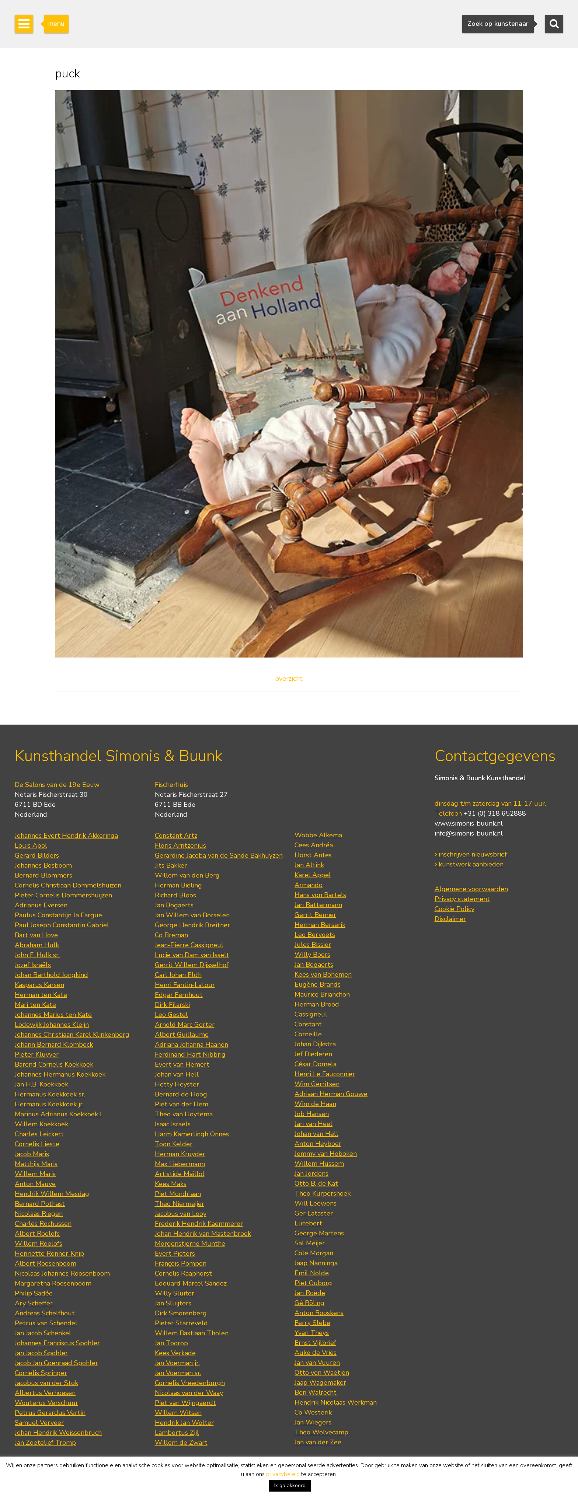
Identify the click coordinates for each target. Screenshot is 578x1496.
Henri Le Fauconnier (325, 1074)
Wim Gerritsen (317, 1084)
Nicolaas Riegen (39, 1213)
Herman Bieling (178, 885)
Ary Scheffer (34, 1303)
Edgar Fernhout (179, 994)
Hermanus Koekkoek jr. (49, 1104)
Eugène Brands (318, 984)
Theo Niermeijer (179, 1203)
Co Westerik (313, 1412)
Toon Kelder (173, 1144)
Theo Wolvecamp (321, 1432)
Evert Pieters (175, 1253)
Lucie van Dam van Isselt (192, 955)
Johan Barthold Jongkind (51, 974)
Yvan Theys (312, 1332)
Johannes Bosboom (43, 865)
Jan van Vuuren (317, 1362)
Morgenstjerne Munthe (190, 1243)
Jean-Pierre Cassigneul (189, 945)
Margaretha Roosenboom (53, 1283)
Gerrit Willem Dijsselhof (192, 964)
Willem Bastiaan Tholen (192, 1333)
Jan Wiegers (313, 1422)
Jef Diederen (313, 1054)
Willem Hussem (319, 1163)
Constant (308, 1024)
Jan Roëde (310, 1292)
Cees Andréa (314, 845)
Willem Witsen (178, 1412)
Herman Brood (317, 1004)
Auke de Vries (316, 1352)
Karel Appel (313, 875)
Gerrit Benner (315, 914)
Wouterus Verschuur (46, 1402)
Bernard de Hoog (181, 1094)
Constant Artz (176, 835)
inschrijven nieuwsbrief (471, 854)
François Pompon (180, 1263)
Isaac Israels (173, 1124)
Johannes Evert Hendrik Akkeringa (66, 835)
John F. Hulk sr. (37, 955)
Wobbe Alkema (318, 835)
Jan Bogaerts (174, 905)
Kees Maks (171, 1183)
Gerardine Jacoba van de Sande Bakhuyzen (219, 855)
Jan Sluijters (173, 1303)
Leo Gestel (171, 1014)
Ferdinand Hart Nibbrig (190, 1054)
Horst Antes (313, 855)
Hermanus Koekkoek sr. (50, 1094)
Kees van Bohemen (323, 974)
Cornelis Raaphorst (183, 1273)
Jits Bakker (171, 865)
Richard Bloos (175, 895)
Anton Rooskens (319, 1312)
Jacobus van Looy (180, 1213)
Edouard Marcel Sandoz (191, 1283)
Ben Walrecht (316, 1392)
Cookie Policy (454, 908)
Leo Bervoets (315, 934)
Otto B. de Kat (316, 1183)
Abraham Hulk (37, 945)
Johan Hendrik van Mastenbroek (203, 1233)
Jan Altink (309, 865)
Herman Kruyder (180, 1154)
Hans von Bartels (320, 894)
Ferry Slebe (312, 1322)
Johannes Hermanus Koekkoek (60, 1074)
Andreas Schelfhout (45, 1313)
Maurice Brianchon (322, 994)
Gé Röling (309, 1302)
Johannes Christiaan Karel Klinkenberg (72, 1034)
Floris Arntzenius (180, 845)
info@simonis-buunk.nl (469, 833)
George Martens (319, 1233)
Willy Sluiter (174, 1293)
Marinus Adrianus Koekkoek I (58, 1114)
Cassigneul (311, 1014)
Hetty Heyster (177, 1084)
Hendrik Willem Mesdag (52, 1193)
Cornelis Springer (41, 1372)
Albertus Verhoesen (45, 1392)
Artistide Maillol (180, 1173)
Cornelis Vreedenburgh (190, 1382)
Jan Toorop (171, 1343)
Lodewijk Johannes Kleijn (52, 1024)
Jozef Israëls (33, 964)
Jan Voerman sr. (178, 1372)
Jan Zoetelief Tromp (45, 1442)
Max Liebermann (180, 1164)
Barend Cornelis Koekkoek (54, 1064)
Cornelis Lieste (37, 1144)
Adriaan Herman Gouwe (331, 1093)
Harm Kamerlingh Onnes (192, 1134)
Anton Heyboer (318, 1143)
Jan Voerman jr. (177, 1363)
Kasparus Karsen (39, 984)
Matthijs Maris (36, 1164)
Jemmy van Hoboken (326, 1153)
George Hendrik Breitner (192, 925)
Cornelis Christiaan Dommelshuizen (68, 885)
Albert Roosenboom (45, 1263)
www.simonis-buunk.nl (469, 823)
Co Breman (171, 935)
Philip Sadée (34, 1293)
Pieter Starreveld (181, 1323)
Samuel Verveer (39, 1422)
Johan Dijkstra (315, 1044)
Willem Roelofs (38, 1243)
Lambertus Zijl (177, 1432)
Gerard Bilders (37, 855)
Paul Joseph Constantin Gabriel (62, 925)
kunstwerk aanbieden (469, 864)
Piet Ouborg (313, 1283)
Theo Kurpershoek (323, 1193)
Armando (309, 884)
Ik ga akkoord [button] (290, 1485)
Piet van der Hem (181, 1104)
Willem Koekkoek (41, 1124)
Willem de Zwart (181, 1442)
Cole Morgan (314, 1253)
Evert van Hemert (182, 1064)
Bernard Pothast (40, 1203)
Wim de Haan (315, 1103)
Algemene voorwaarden (471, 889)
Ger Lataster (314, 1213)
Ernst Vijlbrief (315, 1342)
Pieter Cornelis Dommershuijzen (63, 895)
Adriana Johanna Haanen (191, 1044)
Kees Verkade (175, 1353)
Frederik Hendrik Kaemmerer (199, 1223)
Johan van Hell (177, 1074)
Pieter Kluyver (37, 1054)
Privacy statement (462, 899)
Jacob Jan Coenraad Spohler (56, 1363)
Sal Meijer (310, 1243)
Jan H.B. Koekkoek (41, 1084)
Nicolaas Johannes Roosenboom (62, 1273)
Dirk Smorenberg (181, 1313)
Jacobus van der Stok (46, 1382)
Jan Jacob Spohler (41, 1353)
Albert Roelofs (37, 1233)
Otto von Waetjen (322, 1372)
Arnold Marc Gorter (185, 1024)
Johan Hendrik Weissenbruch (58, 1432)
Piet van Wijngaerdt (185, 1402)
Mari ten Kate (35, 1004)
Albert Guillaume (182, 1034)
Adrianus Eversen (41, 905)
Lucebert (308, 1223)
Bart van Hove (36, 935)
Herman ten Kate (41, 994)
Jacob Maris (32, 1154)
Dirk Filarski (172, 1004)
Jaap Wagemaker (320, 1382)
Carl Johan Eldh (178, 974)
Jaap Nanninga (316, 1263)
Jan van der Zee (318, 1442)
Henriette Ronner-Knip (49, 1253)
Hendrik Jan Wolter (184, 1422)
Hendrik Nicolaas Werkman (336, 1402)
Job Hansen (312, 1113)
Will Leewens (316, 1203)
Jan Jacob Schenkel (43, 1333)
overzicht (289, 678)
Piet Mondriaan (178, 1193)
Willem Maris (35, 1173)
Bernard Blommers (43, 875)
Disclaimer (450, 918)
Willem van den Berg (187, 875)
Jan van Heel (313, 1123)
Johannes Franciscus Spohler (57, 1343)
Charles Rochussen (43, 1223)
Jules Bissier (313, 944)
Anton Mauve (35, 1183)
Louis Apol (31, 845)
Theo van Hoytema (184, 1114)
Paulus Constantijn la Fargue (58, 915)
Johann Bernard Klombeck (54, 1044)
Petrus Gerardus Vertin (50, 1412)
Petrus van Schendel (46, 1323)
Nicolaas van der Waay (189, 1392)
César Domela (316, 1064)
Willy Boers (312, 954)
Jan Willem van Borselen (192, 915)
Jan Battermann (318, 904)
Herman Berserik (320, 924)
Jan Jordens (311, 1173)
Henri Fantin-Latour (185, 984)
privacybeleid (283, 1474)
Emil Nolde (312, 1273)
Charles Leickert (39, 1134)
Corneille (308, 1034)
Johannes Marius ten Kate (53, 1014)
